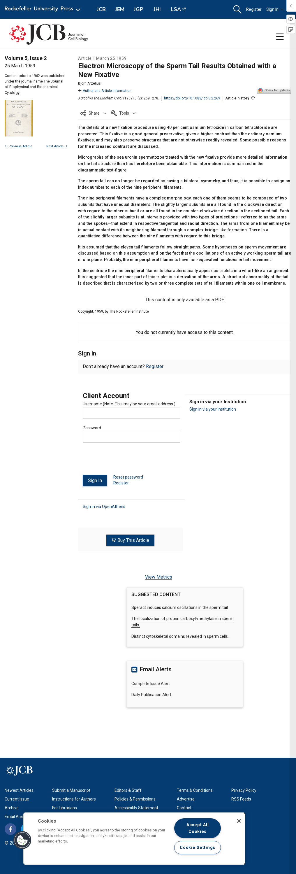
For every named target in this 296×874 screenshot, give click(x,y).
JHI (157, 9)
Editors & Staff (128, 790)
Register (254, 9)
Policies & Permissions (135, 798)
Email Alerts (16, 816)
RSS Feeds (241, 798)
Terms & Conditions (195, 790)
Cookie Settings (197, 847)
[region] (134, 838)
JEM (119, 9)
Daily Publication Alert (151, 694)
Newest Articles (19, 790)
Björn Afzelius (89, 83)
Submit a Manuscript (71, 790)
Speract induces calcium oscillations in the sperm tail (179, 607)
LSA (176, 9)
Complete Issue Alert (150, 683)
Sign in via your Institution (212, 409)
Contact (184, 807)
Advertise (186, 798)
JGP (138, 9)
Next (57, 146)
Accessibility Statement (136, 807)
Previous (18, 146)
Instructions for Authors (74, 798)
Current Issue (17, 798)
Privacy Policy (243, 790)
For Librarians (64, 807)
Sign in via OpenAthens (104, 506)
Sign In (275, 9)
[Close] (238, 821)
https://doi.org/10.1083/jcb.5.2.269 (192, 98)
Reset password (128, 477)
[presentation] (127, 461)
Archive (12, 807)
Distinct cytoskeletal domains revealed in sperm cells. (180, 636)
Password (92, 428)
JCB (101, 9)
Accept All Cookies (197, 828)
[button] (237, 9)
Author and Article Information (104, 91)
